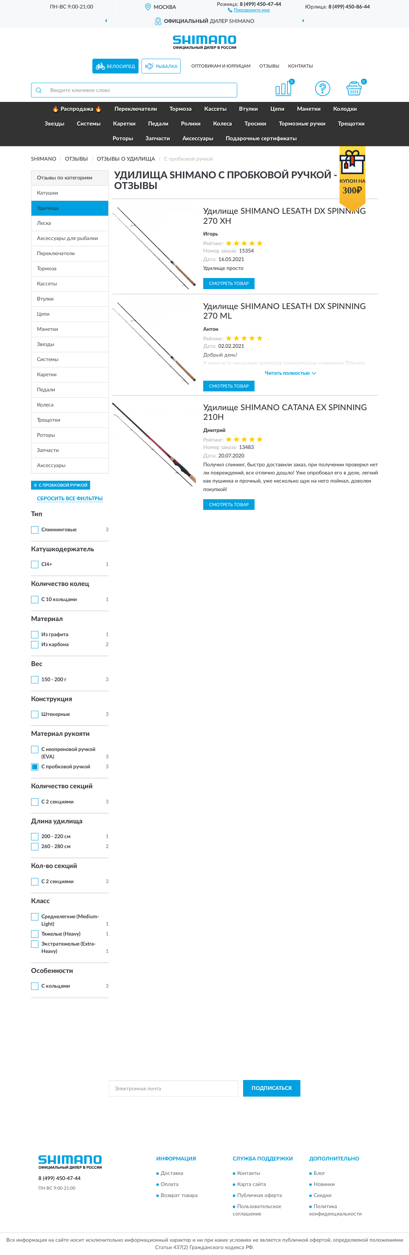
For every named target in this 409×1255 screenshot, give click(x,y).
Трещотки (351, 124)
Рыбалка (166, 66)
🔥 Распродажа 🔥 (77, 109)
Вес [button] (36, 664)
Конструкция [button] (51, 699)
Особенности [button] (52, 971)
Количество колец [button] (60, 584)
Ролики (191, 124)
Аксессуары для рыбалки (67, 238)
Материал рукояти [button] (60, 734)
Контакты (300, 66)
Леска (44, 223)
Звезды (54, 124)
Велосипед (121, 66)
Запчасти (158, 138)
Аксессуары (198, 138)
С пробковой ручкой (65, 766)
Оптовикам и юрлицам (220, 66)
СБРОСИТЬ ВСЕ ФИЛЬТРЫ (70, 498)
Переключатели (136, 109)
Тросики (255, 124)
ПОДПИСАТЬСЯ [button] (272, 1088)
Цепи (277, 109)
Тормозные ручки (302, 124)
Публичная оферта (259, 1195)
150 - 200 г (54, 679)
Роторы (123, 138)
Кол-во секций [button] (54, 866)
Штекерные (55, 714)
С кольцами (55, 986)
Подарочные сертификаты (261, 138)
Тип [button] (36, 514)
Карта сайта (251, 1184)
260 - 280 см (56, 846)
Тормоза (181, 109)
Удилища (48, 208)
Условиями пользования (267, 1105)
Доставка (172, 1173)
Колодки (345, 109)
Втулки (248, 109)
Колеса (222, 124)
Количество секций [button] (62, 786)
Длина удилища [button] (56, 821)
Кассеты (215, 109)
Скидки (322, 1195)
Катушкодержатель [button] (62, 549)
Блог (319, 1173)
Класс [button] (40, 901)
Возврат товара (179, 1195)
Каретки (124, 124)
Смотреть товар (229, 283)
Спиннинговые (58, 529)
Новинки (324, 1184)
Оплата (169, 1184)
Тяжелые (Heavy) (61, 934)
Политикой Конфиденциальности (202, 1105)
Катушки (47, 193)
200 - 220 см (56, 836)
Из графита (54, 634)
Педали (158, 124)
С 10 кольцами (59, 599)
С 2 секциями (57, 802)
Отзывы (269, 66)
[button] (249, 9)
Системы (88, 124)
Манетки (309, 109)
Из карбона (55, 644)
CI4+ (46, 564)
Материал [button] (47, 619)
